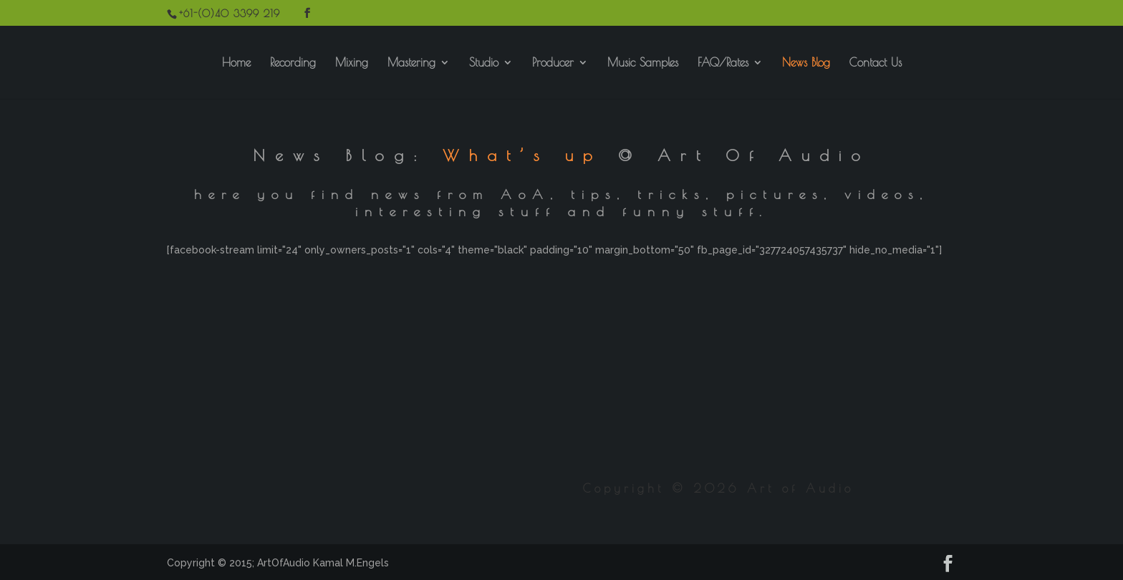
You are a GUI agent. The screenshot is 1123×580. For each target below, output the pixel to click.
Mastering (411, 63)
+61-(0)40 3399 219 (229, 13)
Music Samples (642, 63)
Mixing (351, 63)
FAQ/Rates (723, 63)
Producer (553, 63)
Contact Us (875, 63)
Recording (293, 63)
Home (236, 63)
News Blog (806, 63)
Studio (483, 63)
